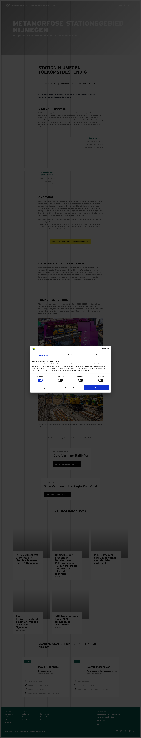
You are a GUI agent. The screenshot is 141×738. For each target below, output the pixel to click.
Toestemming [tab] (43, 355)
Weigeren (45, 388)
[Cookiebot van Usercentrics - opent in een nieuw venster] (101, 349)
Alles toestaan (96, 388)
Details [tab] (70, 355)
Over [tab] (97, 355)
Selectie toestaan (70, 388)
